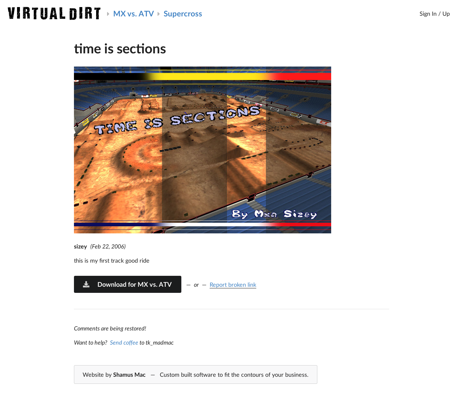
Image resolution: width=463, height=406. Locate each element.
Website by (195, 375)
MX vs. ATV (133, 13)
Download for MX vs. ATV (127, 284)
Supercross (183, 13)
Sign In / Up (435, 13)
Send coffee (124, 342)
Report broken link (233, 284)
